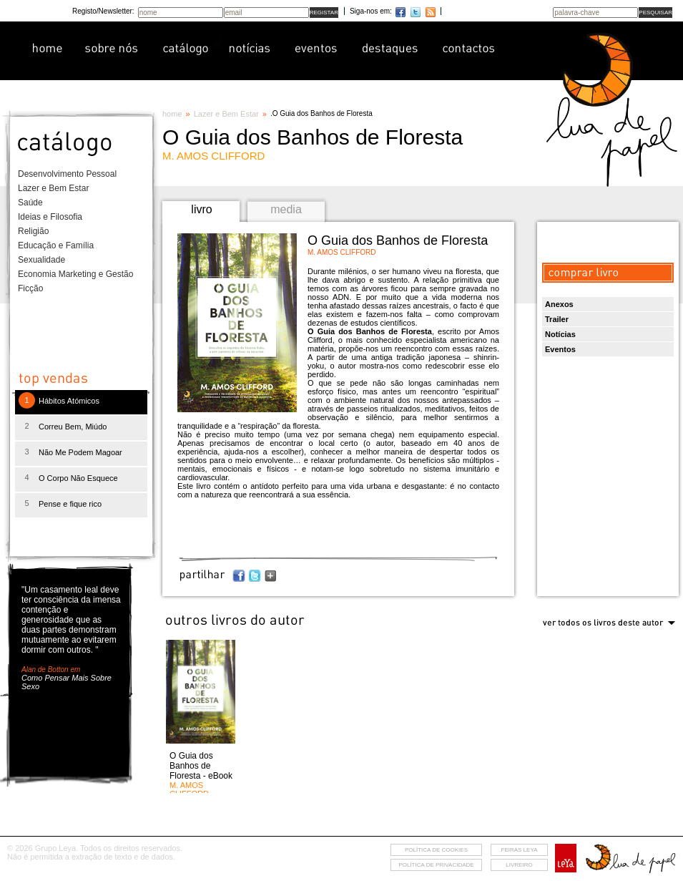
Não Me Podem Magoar (80, 452)
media (286, 209)
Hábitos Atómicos (69, 400)
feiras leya (519, 850)
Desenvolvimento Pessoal (67, 174)
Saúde (30, 203)
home (172, 113)
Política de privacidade (435, 865)
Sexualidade (41, 260)
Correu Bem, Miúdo (73, 426)
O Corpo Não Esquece (78, 478)
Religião (33, 231)
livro (201, 209)
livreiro (519, 865)
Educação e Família (56, 245)
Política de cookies (436, 850)
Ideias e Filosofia (50, 217)
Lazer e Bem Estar (53, 188)
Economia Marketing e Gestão (75, 274)
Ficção (30, 288)
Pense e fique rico (70, 504)
